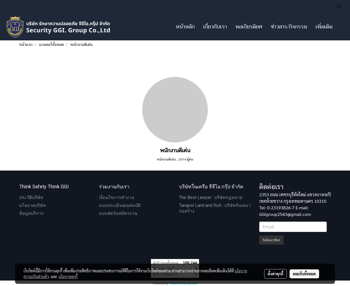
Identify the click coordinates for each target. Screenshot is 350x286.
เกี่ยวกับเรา (215, 26)
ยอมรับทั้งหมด (304, 273)
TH (336, 6)
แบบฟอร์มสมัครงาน (118, 213)
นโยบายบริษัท (32, 205)
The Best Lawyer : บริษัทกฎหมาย (210, 197)
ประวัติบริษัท (31, 197)
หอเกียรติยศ (248, 26)
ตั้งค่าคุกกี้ (275, 273)
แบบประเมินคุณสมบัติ (120, 205)
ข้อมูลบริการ (31, 213)
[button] (341, 27)
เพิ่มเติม (324, 26)
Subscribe (271, 240)
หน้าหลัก (185, 26)
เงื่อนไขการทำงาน (116, 197)
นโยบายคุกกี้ (68, 276)
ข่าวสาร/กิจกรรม (289, 26)
